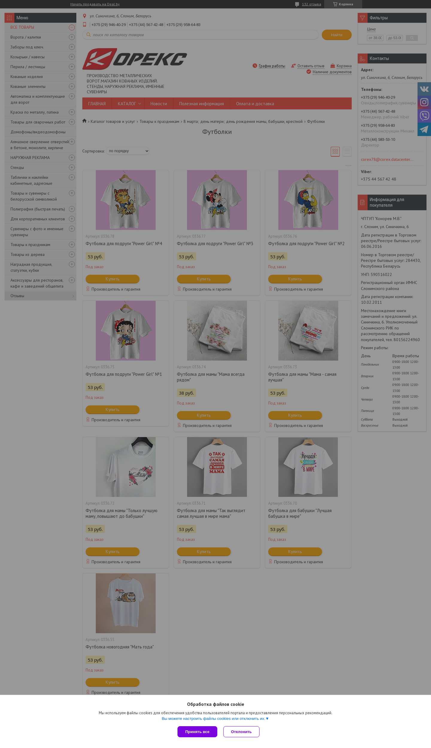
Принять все (197, 731)
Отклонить (241, 731)
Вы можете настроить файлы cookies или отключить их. (213, 718)
